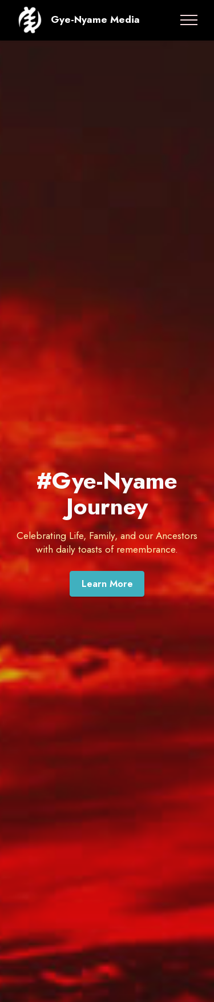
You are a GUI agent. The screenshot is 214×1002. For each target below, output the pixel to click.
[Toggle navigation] (189, 20)
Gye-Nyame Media (95, 20)
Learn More (107, 583)
